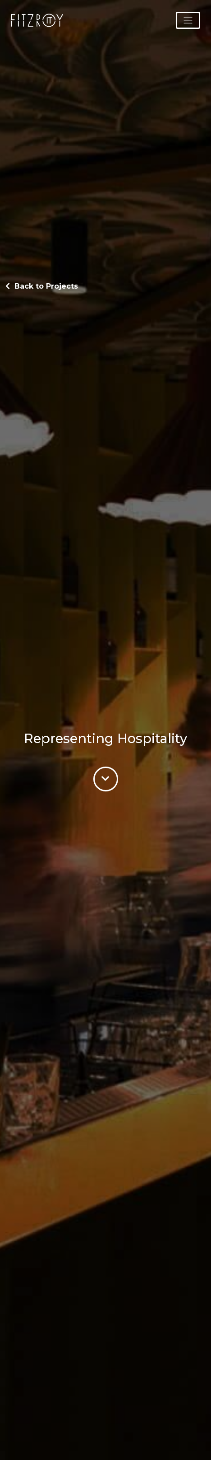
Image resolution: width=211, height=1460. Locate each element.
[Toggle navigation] (188, 20)
